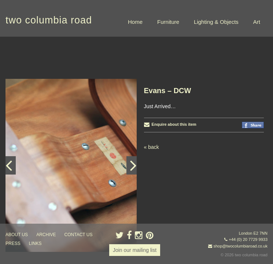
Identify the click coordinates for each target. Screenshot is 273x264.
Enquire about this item (170, 87)
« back (151, 110)
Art (256, 22)
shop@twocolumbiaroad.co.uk (240, 246)
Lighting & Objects (216, 22)
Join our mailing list (134, 250)
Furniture (168, 22)
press (13, 243)
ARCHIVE (46, 234)
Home (135, 22)
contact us (78, 234)
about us (16, 234)
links (35, 243)
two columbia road (48, 20)
